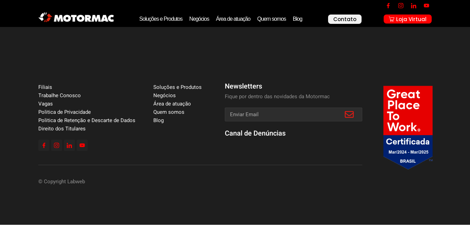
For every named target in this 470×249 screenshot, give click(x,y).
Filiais (45, 87)
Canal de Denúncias (255, 133)
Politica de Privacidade (64, 112)
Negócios (199, 19)
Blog (297, 19)
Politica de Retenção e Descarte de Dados (86, 120)
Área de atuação (233, 19)
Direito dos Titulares (62, 128)
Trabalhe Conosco (59, 95)
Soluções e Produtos (160, 19)
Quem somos (271, 19)
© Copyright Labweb (61, 181)
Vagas (45, 104)
